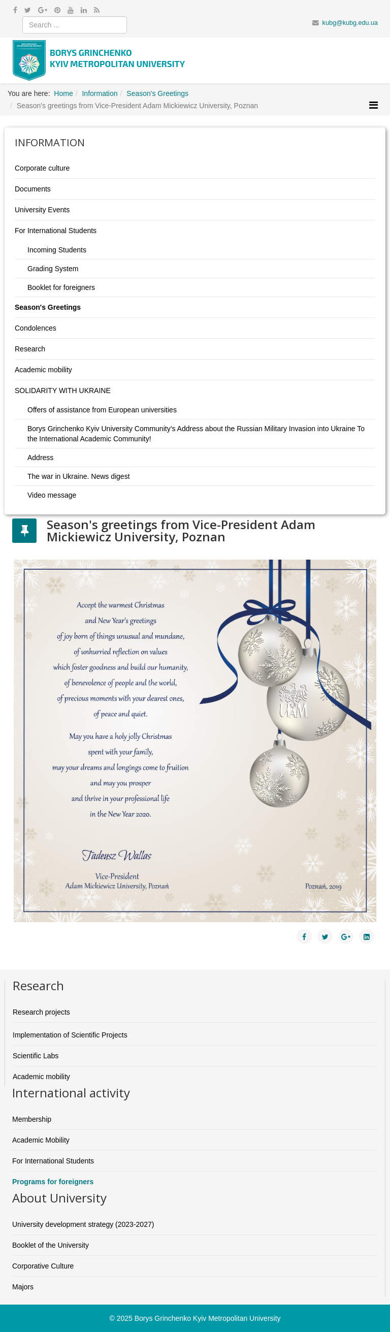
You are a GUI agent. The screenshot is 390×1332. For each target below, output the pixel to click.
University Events (42, 210)
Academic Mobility (41, 1140)
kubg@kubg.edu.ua (350, 22)
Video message (51, 495)
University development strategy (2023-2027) (83, 1224)
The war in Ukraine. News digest (78, 476)
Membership (31, 1119)
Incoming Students (56, 250)
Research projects (41, 1012)
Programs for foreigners (52, 1182)
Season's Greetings (48, 307)
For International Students (55, 230)
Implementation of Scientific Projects (70, 1035)
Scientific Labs (35, 1056)
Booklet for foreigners (61, 287)
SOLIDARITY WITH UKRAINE (63, 390)
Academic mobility (43, 370)
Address (40, 457)
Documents (33, 189)
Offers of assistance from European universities (102, 410)
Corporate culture (42, 168)
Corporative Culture (43, 1266)
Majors (23, 1287)
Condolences (35, 328)
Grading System (52, 269)
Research (30, 349)
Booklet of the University (50, 1245)
